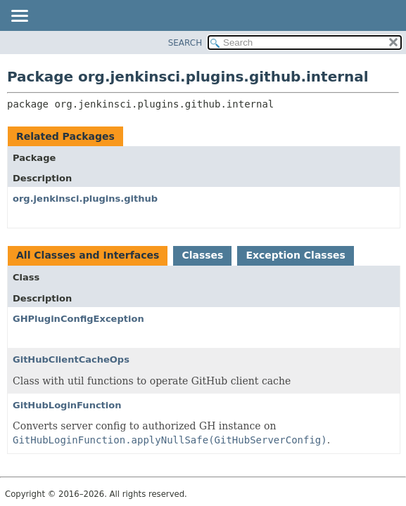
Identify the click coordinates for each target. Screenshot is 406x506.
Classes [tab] (202, 255)
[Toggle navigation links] (19, 17)
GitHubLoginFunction (67, 405)
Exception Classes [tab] (295, 255)
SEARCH (185, 43)
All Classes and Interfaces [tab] (87, 255)
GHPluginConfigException (78, 318)
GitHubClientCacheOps (71, 359)
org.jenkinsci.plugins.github (85, 198)
